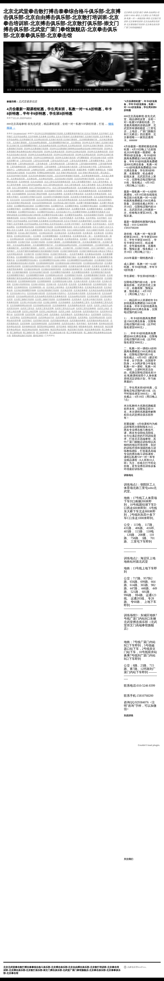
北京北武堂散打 (105, 200)
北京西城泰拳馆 (63, 299)
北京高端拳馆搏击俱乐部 (21, 305)
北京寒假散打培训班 (44, 227)
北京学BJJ (41, 218)
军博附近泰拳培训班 (46, 173)
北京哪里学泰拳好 (95, 209)
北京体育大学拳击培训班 (96, 194)
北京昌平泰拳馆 (76, 254)
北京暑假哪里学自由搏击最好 (80, 260)
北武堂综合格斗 (68, 323)
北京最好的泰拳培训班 (51, 269)
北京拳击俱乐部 (46, 233)
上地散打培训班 (53, 170)
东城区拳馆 (81, 170)
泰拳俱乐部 (99, 326)
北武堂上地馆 (64, 311)
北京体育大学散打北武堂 (31, 197)
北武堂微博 (96, 314)
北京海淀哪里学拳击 (74, 287)
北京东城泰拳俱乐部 (87, 191)
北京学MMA (53, 218)
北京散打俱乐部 (96, 239)
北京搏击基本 (46, 239)
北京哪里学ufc (57, 206)
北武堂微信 (54, 314)
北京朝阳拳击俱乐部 (54, 275)
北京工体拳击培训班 (76, 230)
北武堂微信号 (66, 314)
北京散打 (84, 239)
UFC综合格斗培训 (98, 157)
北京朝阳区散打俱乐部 (101, 272)
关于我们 (152, 89)
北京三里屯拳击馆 (72, 185)
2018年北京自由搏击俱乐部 (40, 154)
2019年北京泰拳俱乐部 (43, 157)
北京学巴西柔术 (66, 218)
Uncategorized (19, 133)
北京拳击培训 (60, 233)
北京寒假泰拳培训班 (63, 227)
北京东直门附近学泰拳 (37, 194)
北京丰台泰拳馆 (55, 194)
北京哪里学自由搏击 (73, 215)
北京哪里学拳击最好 (89, 206)
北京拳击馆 (99, 233)
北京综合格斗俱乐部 (36, 293)
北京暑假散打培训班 (103, 260)
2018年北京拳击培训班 (76, 151)
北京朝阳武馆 (97, 278)
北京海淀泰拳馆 (80, 290)
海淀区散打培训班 (75, 329)
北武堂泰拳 (25, 323)
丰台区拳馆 (31, 173)
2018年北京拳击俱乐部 (54, 151)
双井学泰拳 (93, 323)
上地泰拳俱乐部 (68, 170)
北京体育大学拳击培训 (73, 194)
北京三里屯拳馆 (88, 185)
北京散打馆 (29, 254)
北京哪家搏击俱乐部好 (24, 206)
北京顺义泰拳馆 (50, 302)
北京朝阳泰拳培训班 (27, 281)
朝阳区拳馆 (72, 326)
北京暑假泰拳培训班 (45, 263)
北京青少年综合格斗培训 (31, 302)
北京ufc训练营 (36, 182)
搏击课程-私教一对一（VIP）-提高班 (112, 89)
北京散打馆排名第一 (59, 254)
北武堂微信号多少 (82, 314)
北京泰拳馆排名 (21, 287)
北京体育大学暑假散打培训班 (56, 197)
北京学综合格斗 (100, 224)
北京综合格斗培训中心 (56, 293)
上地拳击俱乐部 (23, 170)
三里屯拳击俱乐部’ (26, 164)
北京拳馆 (37, 236)
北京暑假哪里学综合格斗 (27, 260)
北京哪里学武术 (63, 209)
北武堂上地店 (103, 308)
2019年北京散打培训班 (22, 157)
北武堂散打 (27, 320)
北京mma (100, 179)
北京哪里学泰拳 (78, 209)
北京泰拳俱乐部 (85, 284)
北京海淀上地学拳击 (55, 287)
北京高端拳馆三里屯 (80, 302)
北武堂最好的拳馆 (77, 320)
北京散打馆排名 (42, 254)
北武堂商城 (138, 89)
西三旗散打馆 (29, 332)
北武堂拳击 (15, 317)
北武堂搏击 (83, 317)
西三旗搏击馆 (16, 332)
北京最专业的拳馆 (59, 266)
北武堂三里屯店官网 (44, 308)
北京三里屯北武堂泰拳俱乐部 (57, 182)
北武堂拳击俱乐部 (29, 317)
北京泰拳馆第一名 (37, 287)
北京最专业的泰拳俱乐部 (79, 266)
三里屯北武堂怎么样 (59, 161)
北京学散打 (102, 218)
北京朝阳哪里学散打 (16, 275)
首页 (9, 89)
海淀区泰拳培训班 (93, 329)
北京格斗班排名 (38, 284)
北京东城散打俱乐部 (34, 191)
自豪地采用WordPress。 (137, 967)
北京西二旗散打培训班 (45, 299)
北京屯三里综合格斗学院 (55, 230)
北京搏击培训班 (32, 239)
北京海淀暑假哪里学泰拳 (25, 290)
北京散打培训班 (38, 242)
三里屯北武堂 (26, 161)
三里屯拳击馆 (41, 164)
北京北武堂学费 (28, 200)
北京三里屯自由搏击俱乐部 (64, 188)
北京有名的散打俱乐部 (39, 272)
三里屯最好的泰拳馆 (88, 164)
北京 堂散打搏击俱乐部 (66, 173)
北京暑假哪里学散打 (44, 257)
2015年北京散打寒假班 (93, 145)
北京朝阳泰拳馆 (44, 281)
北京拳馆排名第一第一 (82, 236)
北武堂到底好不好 (91, 311)
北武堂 (90, 305)
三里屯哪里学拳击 (97, 161)
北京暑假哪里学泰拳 (86, 257)
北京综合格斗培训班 (76, 293)
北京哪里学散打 (14, 209)
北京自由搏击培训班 (77, 296)
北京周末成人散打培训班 (64, 203)
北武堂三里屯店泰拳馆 (86, 308)
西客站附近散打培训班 (22, 335)
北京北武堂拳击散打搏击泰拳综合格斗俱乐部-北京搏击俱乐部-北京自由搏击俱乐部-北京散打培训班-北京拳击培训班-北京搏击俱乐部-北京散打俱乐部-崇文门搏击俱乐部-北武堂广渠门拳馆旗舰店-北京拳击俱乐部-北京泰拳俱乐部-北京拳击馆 (61, 23)
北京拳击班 (88, 233)
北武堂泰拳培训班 (39, 323)
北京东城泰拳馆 (19, 194)
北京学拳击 (79, 218)
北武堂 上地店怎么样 (103, 305)
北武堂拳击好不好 (46, 317)
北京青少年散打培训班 (93, 299)
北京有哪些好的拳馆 (80, 272)
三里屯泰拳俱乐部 (18, 167)
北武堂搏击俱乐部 (97, 317)
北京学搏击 (91, 218)
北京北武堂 (15, 200)
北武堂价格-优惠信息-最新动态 (30, 89)
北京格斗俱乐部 (80, 281)
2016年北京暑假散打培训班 (36, 148)
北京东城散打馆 (70, 191)
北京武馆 (72, 284)
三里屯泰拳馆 (50, 167)
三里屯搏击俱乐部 (57, 164)
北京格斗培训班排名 (21, 284)
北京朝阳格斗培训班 (81, 278)
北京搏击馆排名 (71, 239)
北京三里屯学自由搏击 (32, 185)
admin (29, 118)
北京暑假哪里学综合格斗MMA (52, 260)
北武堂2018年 (13, 308)
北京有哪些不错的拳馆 (60, 272)
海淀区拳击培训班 (30, 329)
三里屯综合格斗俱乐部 (67, 167)
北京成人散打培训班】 (28, 233)
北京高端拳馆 (64, 302)
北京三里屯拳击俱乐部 (53, 185)
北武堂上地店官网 (30, 311)
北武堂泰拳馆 (54, 323)
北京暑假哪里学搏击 (25, 257)
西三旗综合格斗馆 (57, 332)
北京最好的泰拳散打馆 (72, 269)
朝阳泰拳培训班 (85, 326)
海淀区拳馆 (44, 329)
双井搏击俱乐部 (14, 326)
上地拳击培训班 (38, 170)
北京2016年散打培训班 (17, 176)
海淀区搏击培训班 (58, 329)
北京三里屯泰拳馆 (20, 188)
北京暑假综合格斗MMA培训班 (68, 263)
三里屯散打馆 (72, 164)
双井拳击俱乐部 (106, 323)
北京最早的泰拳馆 (92, 269)
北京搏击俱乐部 (17, 239)
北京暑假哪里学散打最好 (65, 257)
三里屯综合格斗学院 (87, 167)
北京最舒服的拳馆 (20, 272)
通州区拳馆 (38, 335)
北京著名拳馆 (93, 296)
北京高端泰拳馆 (59, 305)
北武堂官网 (30, 314)
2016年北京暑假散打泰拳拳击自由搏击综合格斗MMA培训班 (76, 148)
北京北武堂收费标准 (87, 200)
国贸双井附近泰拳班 (46, 326)
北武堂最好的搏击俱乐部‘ (98, 320)
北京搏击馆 (58, 239)
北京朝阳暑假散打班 (62, 278)
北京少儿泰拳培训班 (34, 230)
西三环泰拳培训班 (74, 332)
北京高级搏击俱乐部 (76, 305)
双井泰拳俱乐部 (29, 326)
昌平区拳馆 (61, 326)
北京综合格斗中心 (18, 293)
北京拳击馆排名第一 (23, 236)
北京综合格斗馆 (94, 293)
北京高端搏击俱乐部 (42, 305)
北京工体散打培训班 (95, 230)
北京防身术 (76, 299)
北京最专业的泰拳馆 (101, 266)
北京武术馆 (62, 284)
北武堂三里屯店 (27, 308)
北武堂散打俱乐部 (41, 320)
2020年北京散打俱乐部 (65, 157)
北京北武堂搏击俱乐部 (67, 200)
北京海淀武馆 (66, 290)
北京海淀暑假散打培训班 (48, 290)
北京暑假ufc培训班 (93, 254)
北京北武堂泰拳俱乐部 (42, 203)
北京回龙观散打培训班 (94, 215)
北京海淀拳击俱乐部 (94, 287)
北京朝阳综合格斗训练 (62, 281)
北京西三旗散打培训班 (24, 299)
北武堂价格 (76, 311)
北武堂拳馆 (60, 317)
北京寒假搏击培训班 (25, 227)
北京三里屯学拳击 (101, 182)
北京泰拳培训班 (100, 284)
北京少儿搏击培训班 (82, 227)
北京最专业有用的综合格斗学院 (36, 266)
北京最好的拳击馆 (32, 269)
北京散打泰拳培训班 (69, 251)
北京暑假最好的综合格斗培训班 (21, 263)
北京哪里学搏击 (106, 206)
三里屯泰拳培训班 (35, 167)
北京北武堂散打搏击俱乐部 (19, 203)
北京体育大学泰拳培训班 (81, 197)
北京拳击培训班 (74, 233)
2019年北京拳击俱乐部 (64, 154)
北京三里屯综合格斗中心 (40, 188)
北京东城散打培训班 (53, 191)
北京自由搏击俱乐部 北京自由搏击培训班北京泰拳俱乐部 (41, 296)
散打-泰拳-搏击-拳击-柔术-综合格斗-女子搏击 (69, 89)
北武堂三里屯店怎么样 (65, 308)
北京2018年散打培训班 (84, 179)
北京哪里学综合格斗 (27, 212)
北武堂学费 (19, 314)
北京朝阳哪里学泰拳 (35, 275)
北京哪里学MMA (42, 206)
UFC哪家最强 (83, 157)
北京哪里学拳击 (72, 206)
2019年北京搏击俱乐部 (85, 154)
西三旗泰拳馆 (42, 332)
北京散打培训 (24, 242)
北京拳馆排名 (65, 236)
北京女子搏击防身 (28, 218)
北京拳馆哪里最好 (50, 236)
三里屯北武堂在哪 (41, 161)
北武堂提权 (71, 317)
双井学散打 (81, 323)
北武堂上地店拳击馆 (48, 311)
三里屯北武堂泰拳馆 (78, 161)
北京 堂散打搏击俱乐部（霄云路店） (94, 173)
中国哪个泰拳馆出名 (97, 170)
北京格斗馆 (51, 284)
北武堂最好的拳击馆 (59, 320)
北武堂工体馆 (42, 314)
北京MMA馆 (24, 182)
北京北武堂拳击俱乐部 (46, 200)
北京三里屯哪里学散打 (81, 182)
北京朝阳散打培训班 (73, 275)
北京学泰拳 (86, 224)
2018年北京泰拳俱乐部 (97, 151)
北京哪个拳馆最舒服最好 (87, 203)
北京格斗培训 (95, 281)
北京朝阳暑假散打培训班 (95, 275)
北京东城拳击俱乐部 (86, 188)
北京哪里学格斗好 (47, 209)
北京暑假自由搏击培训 (93, 263)
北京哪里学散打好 (30, 209)
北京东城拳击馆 (17, 191)
